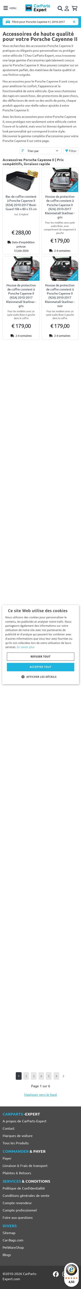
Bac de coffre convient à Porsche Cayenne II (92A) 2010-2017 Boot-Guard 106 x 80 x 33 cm (21, 202)
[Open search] (60, 8)
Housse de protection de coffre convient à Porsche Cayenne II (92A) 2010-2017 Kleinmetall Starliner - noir (60, 295)
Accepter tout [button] (40, 667)
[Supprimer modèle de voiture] (74, 21)
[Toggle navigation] (9, 8)
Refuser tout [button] (41, 656)
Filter (70, 151)
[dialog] (40, 644)
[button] (41, 677)
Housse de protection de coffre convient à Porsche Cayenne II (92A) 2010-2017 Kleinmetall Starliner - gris (60, 206)
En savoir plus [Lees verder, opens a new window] (25, 647)
